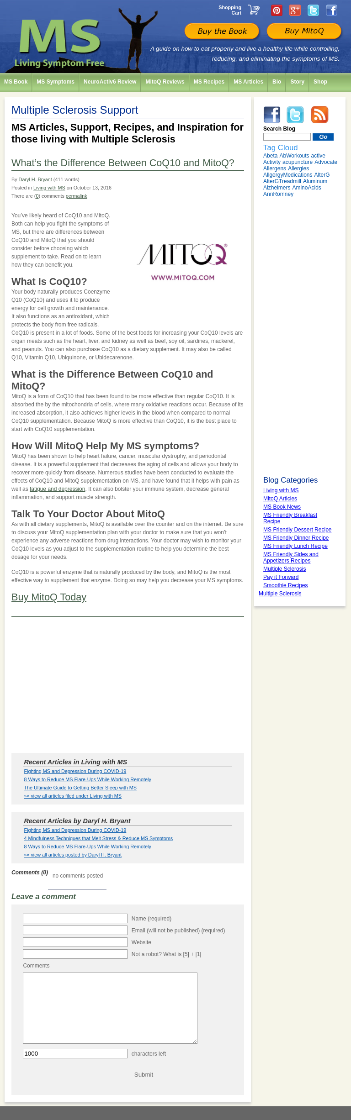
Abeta (270, 155)
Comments (36, 965)
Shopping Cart (229, 10)
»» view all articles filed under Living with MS (73, 796)
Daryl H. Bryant (35, 179)
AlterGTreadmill (282, 181)
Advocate (325, 162)
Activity (272, 162)
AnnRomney (278, 194)
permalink (76, 196)
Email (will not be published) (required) (178, 930)
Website (141, 942)
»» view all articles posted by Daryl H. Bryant (73, 854)
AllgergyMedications (287, 175)
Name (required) (151, 918)
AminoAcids (306, 187)
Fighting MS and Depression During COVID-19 (75, 771)
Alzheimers (276, 187)
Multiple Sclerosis (280, 593)
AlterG (322, 175)
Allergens (274, 168)
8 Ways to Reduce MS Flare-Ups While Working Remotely (87, 779)
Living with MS (49, 187)
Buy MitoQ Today (48, 597)
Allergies (298, 168)
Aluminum (315, 181)
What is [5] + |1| (182, 954)
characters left (149, 1067)
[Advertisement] (127, 685)
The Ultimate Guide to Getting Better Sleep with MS (80, 787)
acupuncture (297, 162)
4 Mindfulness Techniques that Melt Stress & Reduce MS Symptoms (98, 838)
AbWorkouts (294, 155)
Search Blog (279, 129)
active (318, 155)
